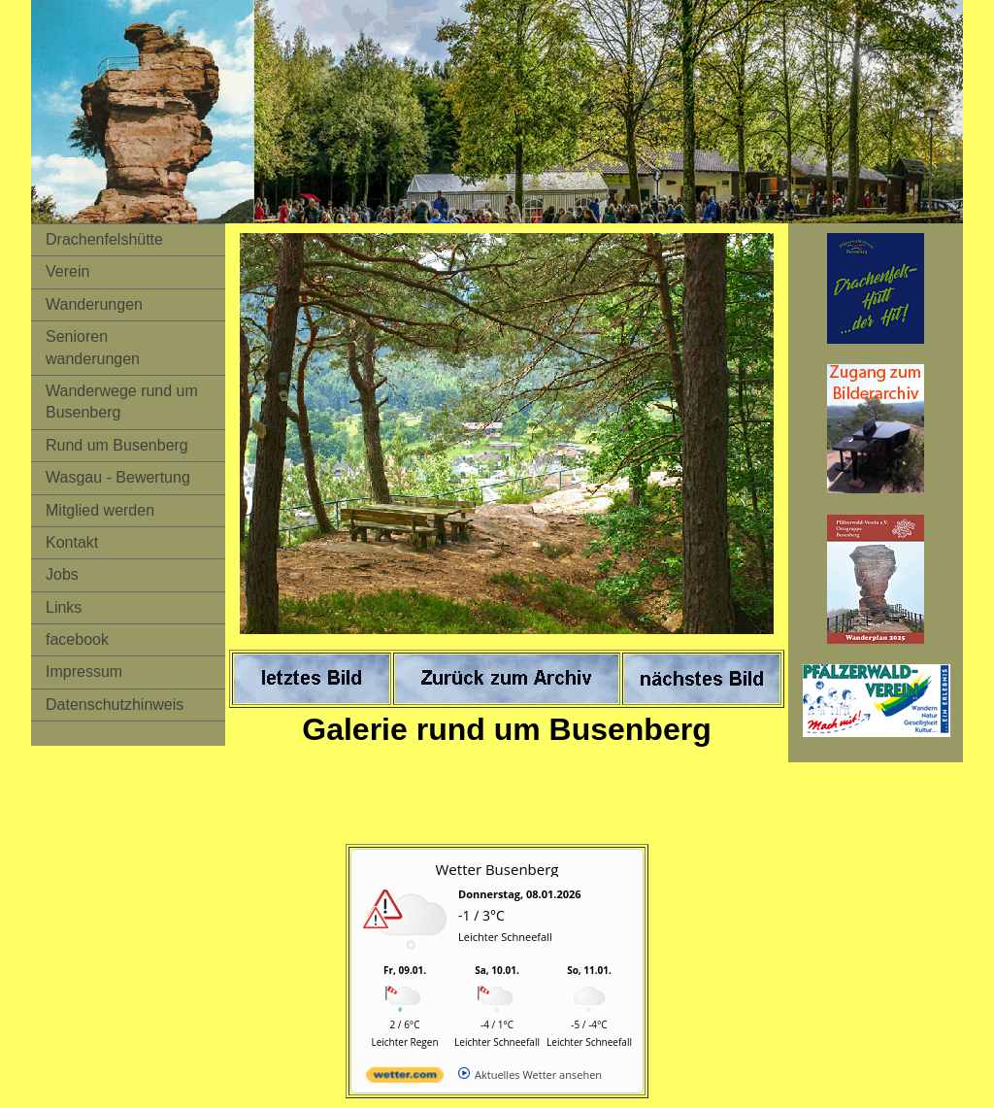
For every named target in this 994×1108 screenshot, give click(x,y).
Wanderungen (94, 304)
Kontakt (72, 542)
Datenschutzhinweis (114, 704)
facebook (77, 639)
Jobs (62, 574)
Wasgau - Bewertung (118, 477)
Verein (67, 271)
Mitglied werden (100, 510)
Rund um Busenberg (117, 445)
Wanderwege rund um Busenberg (122, 401)
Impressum (84, 671)
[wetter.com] (405, 1078)
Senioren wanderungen (93, 347)
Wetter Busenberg (497, 869)
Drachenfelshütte (104, 239)
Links (64, 607)
